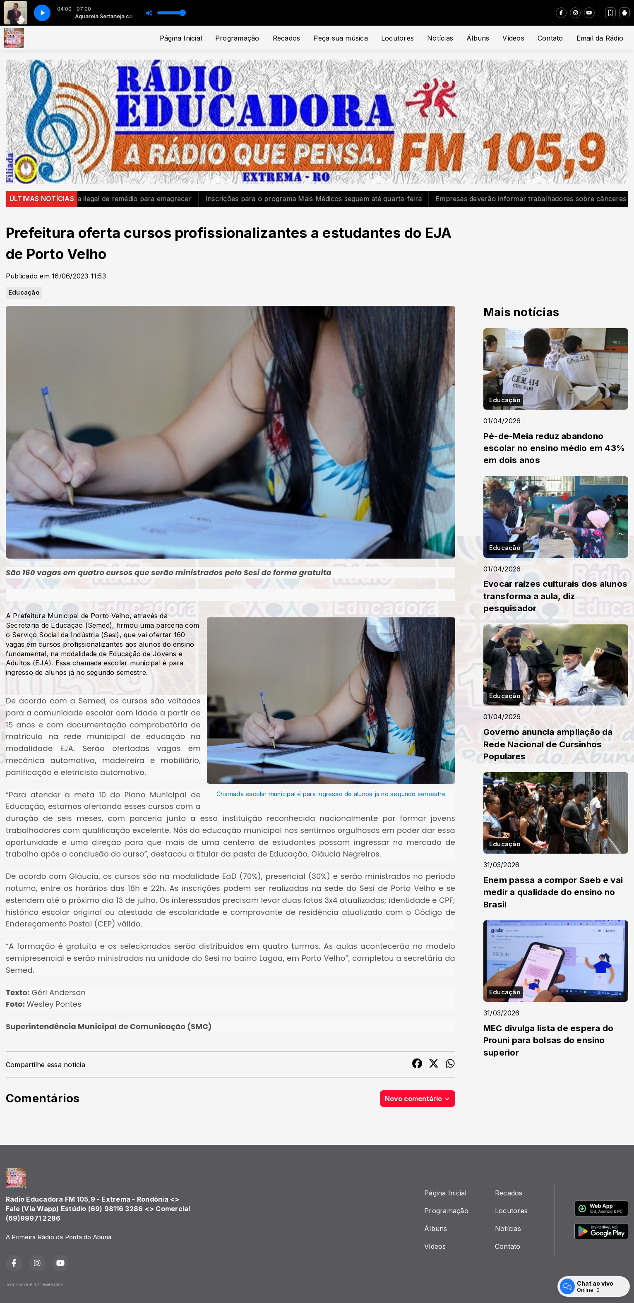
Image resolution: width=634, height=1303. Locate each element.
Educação (24, 292)
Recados (286, 38)
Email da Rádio (599, 38)
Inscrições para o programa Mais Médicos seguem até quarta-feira (329, 198)
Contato (550, 38)
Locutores (397, 38)
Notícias (440, 38)
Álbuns (477, 38)
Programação (237, 38)
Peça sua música (340, 38)
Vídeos (513, 38)
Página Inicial (181, 38)
